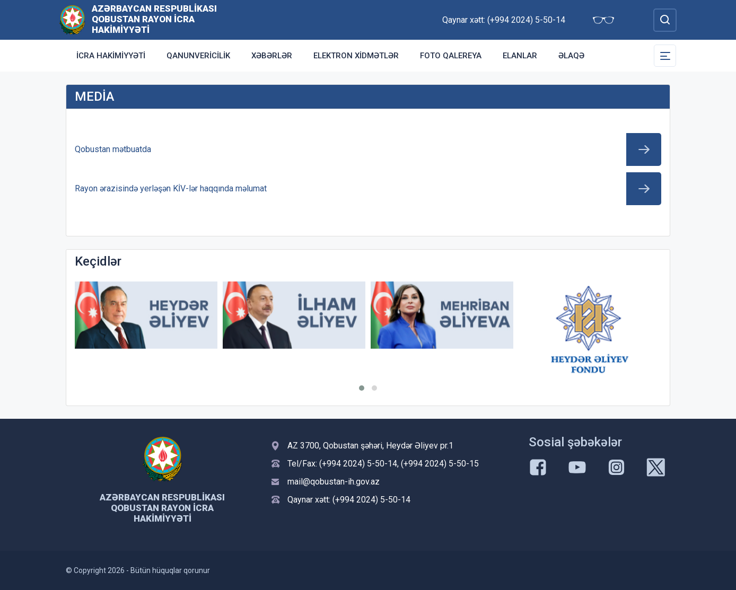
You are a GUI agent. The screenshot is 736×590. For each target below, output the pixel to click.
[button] (361, 388)
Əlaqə (571, 55)
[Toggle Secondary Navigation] (665, 55)
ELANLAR (520, 55)
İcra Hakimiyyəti (110, 55)
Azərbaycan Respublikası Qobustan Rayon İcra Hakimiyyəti (154, 19)
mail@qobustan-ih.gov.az (333, 482)
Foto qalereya (450, 55)
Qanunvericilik (198, 55)
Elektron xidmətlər (356, 55)
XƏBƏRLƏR (271, 55)
